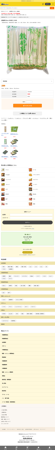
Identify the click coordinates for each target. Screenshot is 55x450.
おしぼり (10, 313)
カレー (50, 276)
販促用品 (13, 320)
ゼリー (26, 306)
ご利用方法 (3, 412)
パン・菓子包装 (5, 398)
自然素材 (3, 263)
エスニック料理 (19, 299)
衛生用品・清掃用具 (40, 313)
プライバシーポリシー (11, 429)
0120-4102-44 (27, 438)
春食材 (18, 11)
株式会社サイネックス (23, 434)
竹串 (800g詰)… (14, 145)
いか (36, 266)
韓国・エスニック (5, 296)
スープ (38, 276)
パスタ (44, 276)
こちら (32, 228)
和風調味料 (4, 364)
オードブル (24, 276)
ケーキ (4, 306)
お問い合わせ (36, 429)
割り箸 (4, 313)
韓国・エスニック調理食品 (8, 353)
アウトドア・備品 (27, 118)
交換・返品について (5, 419)
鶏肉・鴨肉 (10, 266)
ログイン (47, 4)
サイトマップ (42, 429)
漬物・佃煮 (36, 285)
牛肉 (3, 266)
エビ (30, 266)
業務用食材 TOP (4, 17)
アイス (10, 306)
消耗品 (3, 310)
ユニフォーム (5, 320)
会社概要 (4, 429)
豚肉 (17, 266)
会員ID (4, 214)
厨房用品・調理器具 (6, 379)
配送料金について (5, 417)
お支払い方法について (5, 421)
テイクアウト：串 (44, 118)
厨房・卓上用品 (5, 317)
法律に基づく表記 (20, 429)
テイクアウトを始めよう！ (13, 17)
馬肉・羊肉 (24, 266)
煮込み (31, 276)
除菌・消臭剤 (29, 313)
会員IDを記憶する (28, 226)
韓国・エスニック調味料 (7, 372)
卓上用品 (4, 383)
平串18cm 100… (5, 145)
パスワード (5, 217)
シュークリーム (18, 306)
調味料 (3, 324)
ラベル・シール (5, 394)
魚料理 (10, 285)
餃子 (9, 292)
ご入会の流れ (4, 410)
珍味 (16, 285)
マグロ (4, 269)
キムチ (4, 299)
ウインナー (16, 276)
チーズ (10, 278)
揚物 (10, 276)
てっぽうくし (18, 118)
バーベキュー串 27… (4, 134)
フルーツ (33, 306)
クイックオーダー (5, 423)
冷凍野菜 (11, 11)
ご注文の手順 (4, 414)
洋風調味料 (4, 361)
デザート (15, 11)
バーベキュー (35, 118)
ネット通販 (3, 120)
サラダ (4, 278)
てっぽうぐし (11, 118)
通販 (51, 118)
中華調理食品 (4, 289)
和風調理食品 (4, 282)
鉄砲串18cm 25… (14, 134)
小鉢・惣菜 (23, 285)
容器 (22, 313)
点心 (3, 292)
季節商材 (4, 357)
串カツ (4, 285)
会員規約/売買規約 (28, 429)
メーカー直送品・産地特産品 (8, 401)
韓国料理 (10, 299)
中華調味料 (4, 368)
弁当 (17, 313)
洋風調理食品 (4, 272)
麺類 (29, 285)
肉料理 (4, 276)
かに (41, 266)
